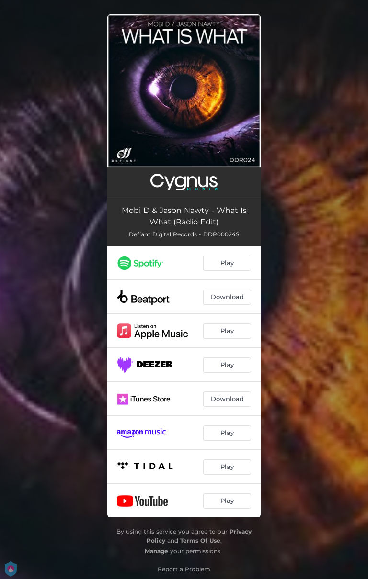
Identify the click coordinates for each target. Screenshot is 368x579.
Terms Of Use (200, 540)
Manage (156, 551)
